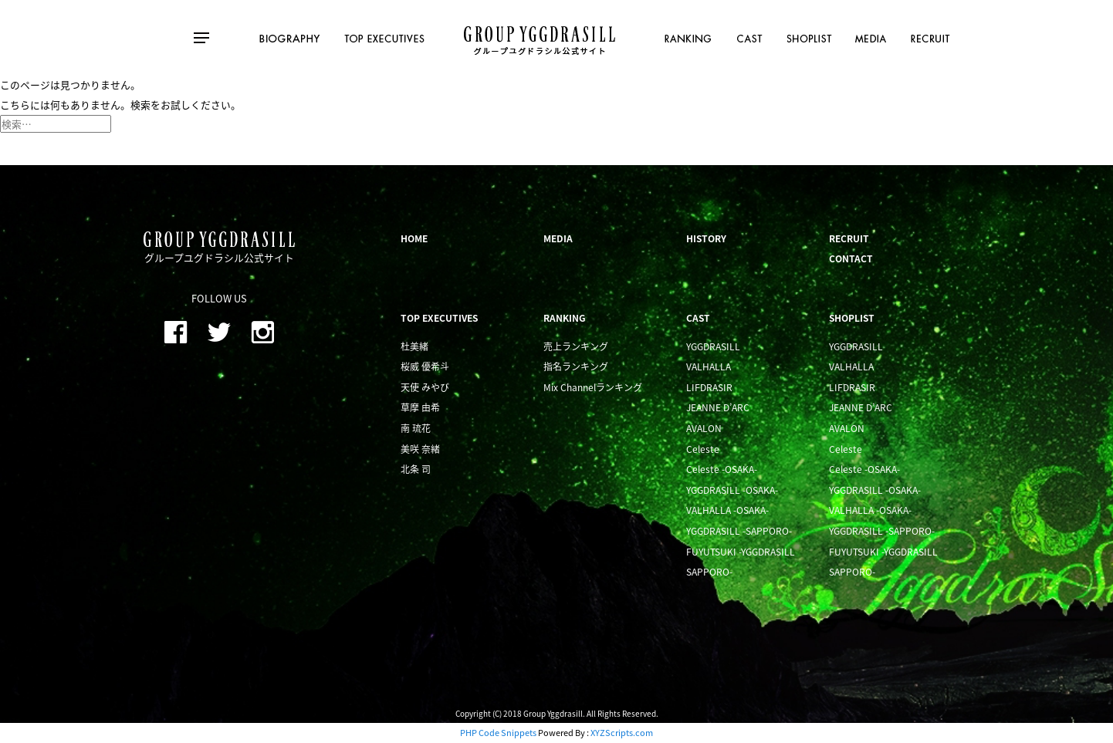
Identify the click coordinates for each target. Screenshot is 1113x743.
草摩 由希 (420, 407)
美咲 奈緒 (420, 449)
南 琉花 (416, 428)
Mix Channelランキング (592, 387)
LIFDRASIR (709, 387)
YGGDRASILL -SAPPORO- (739, 531)
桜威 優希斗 (425, 366)
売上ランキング (575, 346)
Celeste (702, 449)
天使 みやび (425, 387)
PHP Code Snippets (498, 732)
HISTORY (706, 238)
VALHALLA (708, 366)
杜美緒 (414, 346)
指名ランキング (575, 366)
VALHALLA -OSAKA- (727, 510)
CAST (698, 318)
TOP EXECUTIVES (439, 318)
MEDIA (558, 238)
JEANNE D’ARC (717, 407)
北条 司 (416, 469)
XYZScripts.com (621, 732)
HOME (414, 238)
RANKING (564, 318)
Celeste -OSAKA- (721, 469)
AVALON (704, 428)
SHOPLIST (851, 318)
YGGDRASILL (713, 346)
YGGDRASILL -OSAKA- (732, 490)
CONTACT (851, 258)
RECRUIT (849, 238)
